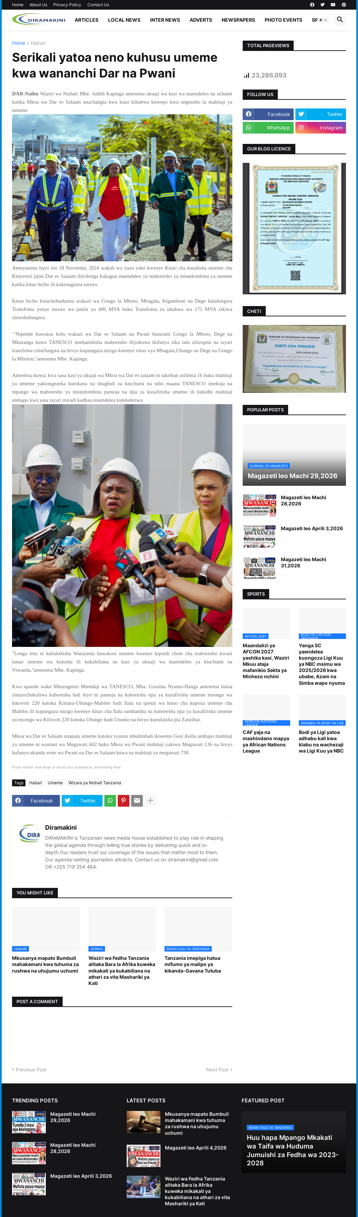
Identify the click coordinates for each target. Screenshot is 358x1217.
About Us (38, 4)
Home (17, 4)
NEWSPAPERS (238, 20)
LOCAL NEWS (124, 20)
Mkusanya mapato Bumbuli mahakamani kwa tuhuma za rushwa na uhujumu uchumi (45, 964)
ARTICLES (86, 20)
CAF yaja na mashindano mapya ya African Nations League (266, 741)
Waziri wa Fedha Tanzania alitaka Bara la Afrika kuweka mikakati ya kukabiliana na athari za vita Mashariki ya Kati (121, 970)
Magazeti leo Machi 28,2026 (303, 500)
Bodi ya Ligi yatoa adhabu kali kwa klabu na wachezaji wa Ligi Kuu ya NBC (321, 741)
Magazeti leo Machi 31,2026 (303, 562)
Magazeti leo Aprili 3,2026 (312, 528)
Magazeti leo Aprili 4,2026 (196, 1148)
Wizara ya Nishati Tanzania (95, 782)
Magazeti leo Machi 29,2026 (73, 1117)
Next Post (217, 1069)
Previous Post (31, 1069)
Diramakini (61, 827)
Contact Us (98, 4)
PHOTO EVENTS (283, 20)
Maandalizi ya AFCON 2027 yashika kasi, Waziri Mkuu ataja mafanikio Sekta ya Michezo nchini (266, 661)
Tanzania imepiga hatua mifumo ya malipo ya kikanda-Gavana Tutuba (193, 964)
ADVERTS (201, 20)
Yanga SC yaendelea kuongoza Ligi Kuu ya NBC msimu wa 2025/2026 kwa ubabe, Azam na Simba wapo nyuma (322, 664)
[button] (323, 20)
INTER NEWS (165, 20)
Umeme (55, 782)
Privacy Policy (67, 4)
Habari (38, 43)
